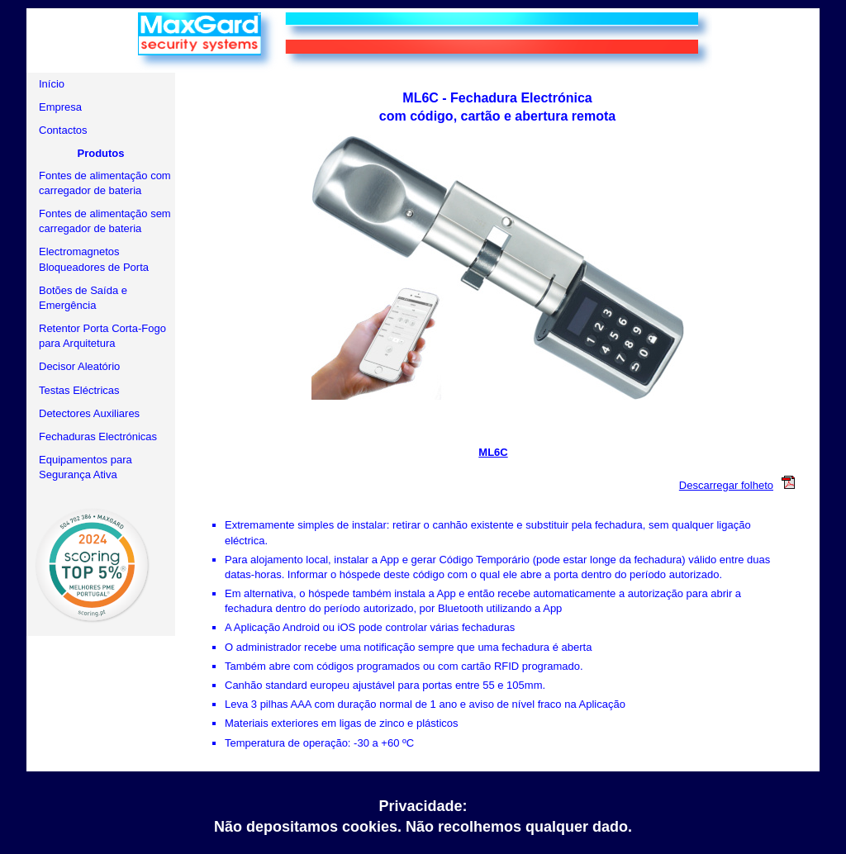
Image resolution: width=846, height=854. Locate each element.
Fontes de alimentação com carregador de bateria (105, 183)
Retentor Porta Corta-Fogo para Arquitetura (102, 335)
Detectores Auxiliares (89, 413)
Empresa (60, 107)
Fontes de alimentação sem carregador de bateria (105, 221)
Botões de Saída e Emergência (83, 297)
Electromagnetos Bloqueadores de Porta (94, 259)
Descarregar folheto (741, 485)
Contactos (63, 130)
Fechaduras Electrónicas (98, 436)
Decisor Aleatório (79, 366)
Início (51, 84)
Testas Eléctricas (79, 390)
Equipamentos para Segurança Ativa (85, 467)
